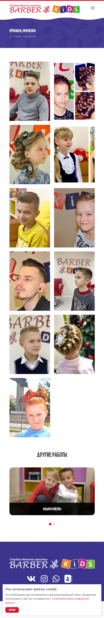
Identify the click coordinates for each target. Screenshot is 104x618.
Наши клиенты (52, 509)
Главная (15, 36)
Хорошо (12, 609)
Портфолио (30, 36)
